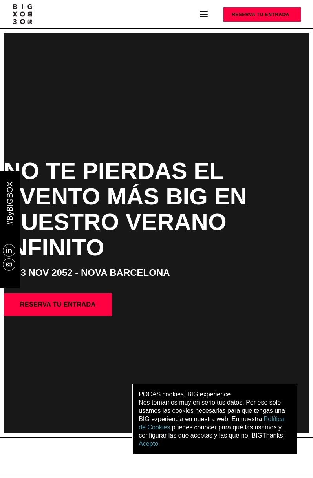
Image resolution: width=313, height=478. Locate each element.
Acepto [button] (148, 443)
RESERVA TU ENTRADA (260, 14)
